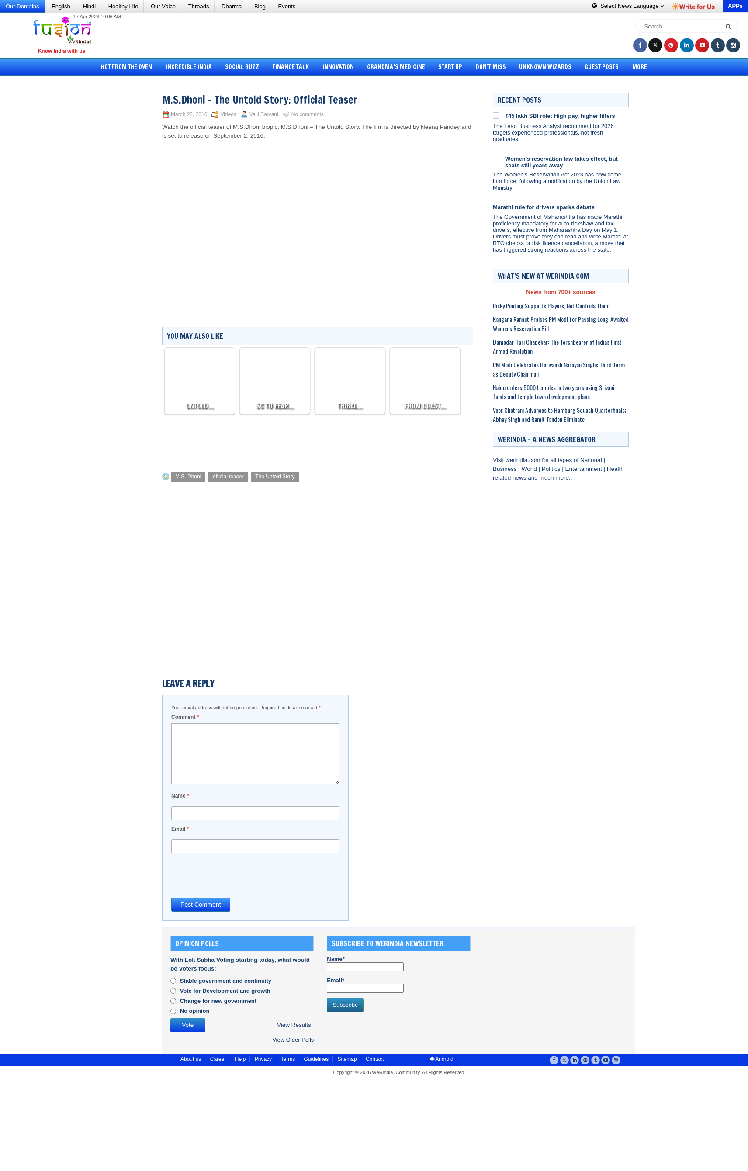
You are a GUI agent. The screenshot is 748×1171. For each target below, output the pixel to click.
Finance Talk (293, 66)
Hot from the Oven (133, 66)
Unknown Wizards (541, 66)
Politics (552, 469)
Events (287, 6)
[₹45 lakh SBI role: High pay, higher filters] (496, 115)
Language (628, 6)
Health (615, 469)
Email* (365, 985)
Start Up (449, 66)
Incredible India (194, 66)
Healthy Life (123, 6)
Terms (287, 1059)
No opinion (195, 1011)
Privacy (263, 1059)
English (61, 6)
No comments (307, 114)
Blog (260, 6)
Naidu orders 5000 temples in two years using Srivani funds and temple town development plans (553, 392)
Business (506, 469)
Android (442, 1059)
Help (240, 1059)
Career (218, 1059)
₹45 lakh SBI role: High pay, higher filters (560, 116)
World (530, 469)
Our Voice (163, 6)
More (632, 66)
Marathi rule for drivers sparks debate (544, 207)
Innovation (339, 66)
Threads (198, 6)
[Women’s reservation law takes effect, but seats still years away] (496, 158)
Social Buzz (246, 66)
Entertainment (584, 469)
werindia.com (524, 460)
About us (190, 1059)
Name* (365, 963)
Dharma (232, 6)
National (591, 460)
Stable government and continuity (225, 981)
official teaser (228, 476)
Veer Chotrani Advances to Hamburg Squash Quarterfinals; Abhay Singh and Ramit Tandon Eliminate (559, 414)
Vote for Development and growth (225, 991)
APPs (735, 6)
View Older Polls (293, 1039)
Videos (228, 114)
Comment (185, 717)
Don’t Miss (488, 66)
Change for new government (218, 1001)
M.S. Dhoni (188, 476)
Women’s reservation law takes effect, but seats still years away (561, 162)
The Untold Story (274, 476)
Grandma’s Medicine (396, 66)
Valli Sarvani (263, 114)
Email (180, 829)
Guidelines (316, 1059)
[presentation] (237, 875)
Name (180, 796)
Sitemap (347, 1059)
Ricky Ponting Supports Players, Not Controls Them (551, 305)
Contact (375, 1059)
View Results (294, 1025)
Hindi (89, 6)
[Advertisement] (377, 35)
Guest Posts (596, 66)
